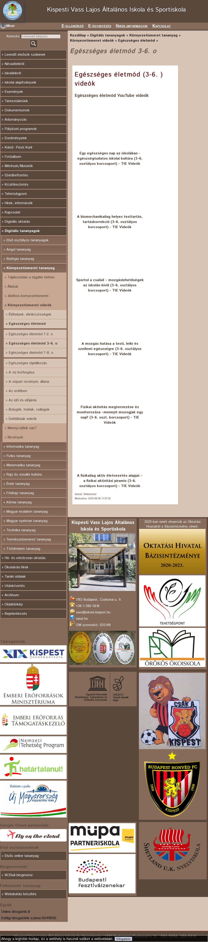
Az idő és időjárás (23, 400)
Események (14, 91)
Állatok (12, 286)
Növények (15, 437)
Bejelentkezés (16, 613)
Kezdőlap (78, 35)
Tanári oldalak (15, 576)
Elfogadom (123, 939)
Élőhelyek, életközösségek (30, 314)
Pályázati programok (21, 128)
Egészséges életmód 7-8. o (31, 352)
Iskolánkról (13, 73)
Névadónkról (14, 64)
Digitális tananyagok (22, 231)
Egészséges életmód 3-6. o (33, 343)
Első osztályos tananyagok (27, 240)
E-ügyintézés (99, 26)
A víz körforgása (21, 372)
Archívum (12, 595)
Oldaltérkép (14, 604)
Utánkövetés (15, 585)
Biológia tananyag (20, 258)
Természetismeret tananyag (28, 539)
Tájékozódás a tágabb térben (30, 277)
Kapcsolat (161, 26)
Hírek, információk (19, 203)
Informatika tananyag (22, 446)
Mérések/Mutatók (19, 166)
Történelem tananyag (23, 548)
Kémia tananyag (19, 502)
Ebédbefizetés (16, 175)
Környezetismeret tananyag (31, 268)
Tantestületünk (16, 101)
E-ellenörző (73, 26)
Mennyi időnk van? (21, 428)
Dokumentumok (17, 110)
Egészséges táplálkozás (28, 363)
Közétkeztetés (16, 184)
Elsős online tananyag (22, 855)
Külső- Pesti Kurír (19, 147)
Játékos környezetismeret (28, 296)
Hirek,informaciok (132, 26)
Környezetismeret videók (29, 305)
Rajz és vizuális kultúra (24, 474)
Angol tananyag (18, 249)
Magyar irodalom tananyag (27, 511)
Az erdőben (18, 391)
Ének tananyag (18, 483)
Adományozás (16, 119)
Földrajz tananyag (20, 493)
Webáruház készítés (21, 894)
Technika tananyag (20, 530)
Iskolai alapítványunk (20, 82)
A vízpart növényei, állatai (29, 381)
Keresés (13, 36)
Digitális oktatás (17, 221)
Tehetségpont (16, 193)
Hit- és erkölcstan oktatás (25, 558)
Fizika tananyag (18, 456)
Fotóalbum (13, 156)
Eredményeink (16, 138)
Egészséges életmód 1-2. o (31, 334)
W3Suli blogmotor (19, 875)
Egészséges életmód (27, 323)
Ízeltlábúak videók (23, 418)
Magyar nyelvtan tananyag (26, 521)
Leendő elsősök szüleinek (25, 54)
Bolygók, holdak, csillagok (29, 409)
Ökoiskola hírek (16, 567)
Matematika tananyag (23, 465)
